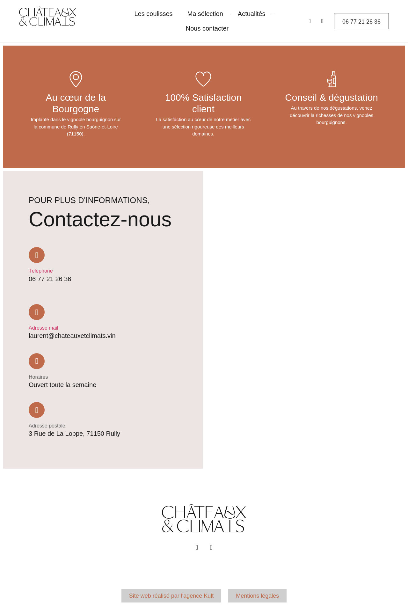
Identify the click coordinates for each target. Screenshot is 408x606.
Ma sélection (205, 13)
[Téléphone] (37, 255)
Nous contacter (207, 28)
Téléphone (41, 271)
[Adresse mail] (37, 312)
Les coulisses (153, 13)
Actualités (252, 13)
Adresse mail (43, 328)
